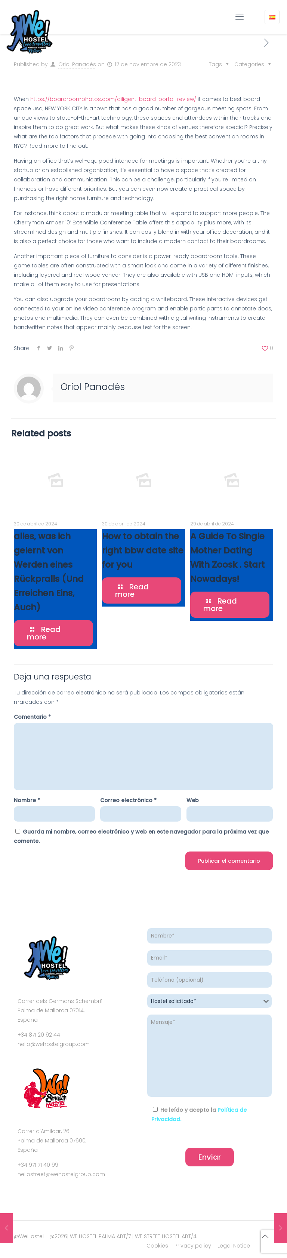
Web (192, 800)
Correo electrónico (128, 800)
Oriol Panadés (77, 64)
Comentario (32, 717)
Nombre (27, 800)
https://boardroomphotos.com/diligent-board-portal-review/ (113, 99)
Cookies (157, 1245)
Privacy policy (193, 1245)
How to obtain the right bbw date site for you (142, 550)
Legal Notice (233, 1245)
